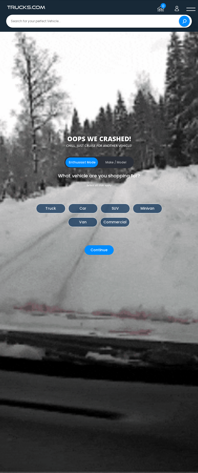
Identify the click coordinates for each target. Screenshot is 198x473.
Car (82, 208)
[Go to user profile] (177, 7)
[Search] (184, 21)
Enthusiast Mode (82, 162)
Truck (50, 208)
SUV (115, 208)
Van (83, 222)
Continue (99, 250)
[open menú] (191, 9)
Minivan (147, 208)
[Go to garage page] (161, 7)
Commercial (115, 222)
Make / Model (115, 162)
